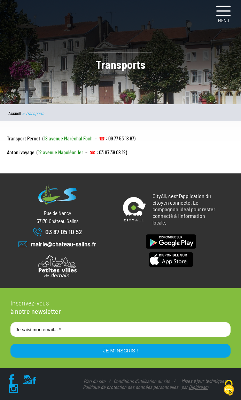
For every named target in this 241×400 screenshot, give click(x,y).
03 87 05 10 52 (57, 232)
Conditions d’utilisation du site (142, 381)
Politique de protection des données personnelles (130, 387)
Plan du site (95, 381)
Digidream (198, 387)
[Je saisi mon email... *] (120, 329)
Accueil (14, 113)
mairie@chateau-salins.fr (57, 244)
